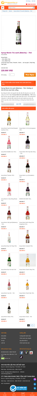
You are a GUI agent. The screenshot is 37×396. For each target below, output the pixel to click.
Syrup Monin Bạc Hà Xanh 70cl (8, 269)
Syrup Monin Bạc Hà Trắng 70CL (9, 246)
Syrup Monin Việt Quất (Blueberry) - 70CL (9, 223)
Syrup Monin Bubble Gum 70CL (8, 151)
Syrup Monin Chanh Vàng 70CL (27, 269)
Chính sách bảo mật (25, 343)
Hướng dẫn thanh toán (25, 335)
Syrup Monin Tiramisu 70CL (7, 175)
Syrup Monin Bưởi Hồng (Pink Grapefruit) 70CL (26, 223)
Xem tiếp (18, 104)
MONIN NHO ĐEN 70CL (25, 198)
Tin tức (3, 340)
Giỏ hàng (28, 1)
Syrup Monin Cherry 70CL (7, 316)
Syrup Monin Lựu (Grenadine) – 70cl (27, 176)
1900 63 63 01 (10, 381)
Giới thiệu (3, 338)
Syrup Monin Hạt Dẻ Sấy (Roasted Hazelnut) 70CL (9, 129)
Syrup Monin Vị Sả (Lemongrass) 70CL (27, 129)
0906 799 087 (18, 381)
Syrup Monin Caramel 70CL (26, 246)
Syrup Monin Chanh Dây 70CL (26, 293)
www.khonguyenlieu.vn (6, 373)
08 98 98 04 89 (26, 381)
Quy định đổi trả (23, 340)
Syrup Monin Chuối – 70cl (25, 316)
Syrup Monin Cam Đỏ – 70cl (7, 293)
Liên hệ (33, 1)
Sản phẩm (3, 335)
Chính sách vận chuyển (25, 338)
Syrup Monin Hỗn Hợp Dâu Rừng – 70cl (27, 152)
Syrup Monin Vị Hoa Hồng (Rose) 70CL (9, 199)
